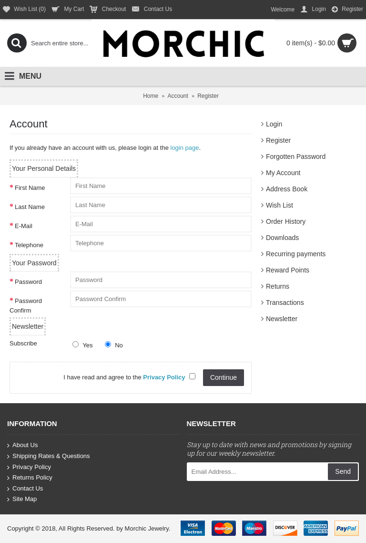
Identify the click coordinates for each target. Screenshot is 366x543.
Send (343, 471)
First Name (30, 187)
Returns (277, 286)
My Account (283, 173)
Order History (285, 221)
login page (185, 147)
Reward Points (287, 270)
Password (28, 281)
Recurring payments (295, 254)
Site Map (22, 499)
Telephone (29, 245)
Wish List (279, 205)
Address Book (286, 189)
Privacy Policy (29, 467)
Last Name (30, 206)
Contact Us (25, 489)
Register (278, 140)
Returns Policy (29, 478)
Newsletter (281, 319)
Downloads (282, 237)
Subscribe (23, 343)
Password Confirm (26, 305)
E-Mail (23, 226)
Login (274, 124)
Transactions (285, 302)
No (114, 345)
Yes (82, 345)
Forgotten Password (295, 156)
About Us (22, 445)
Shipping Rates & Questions (48, 456)
